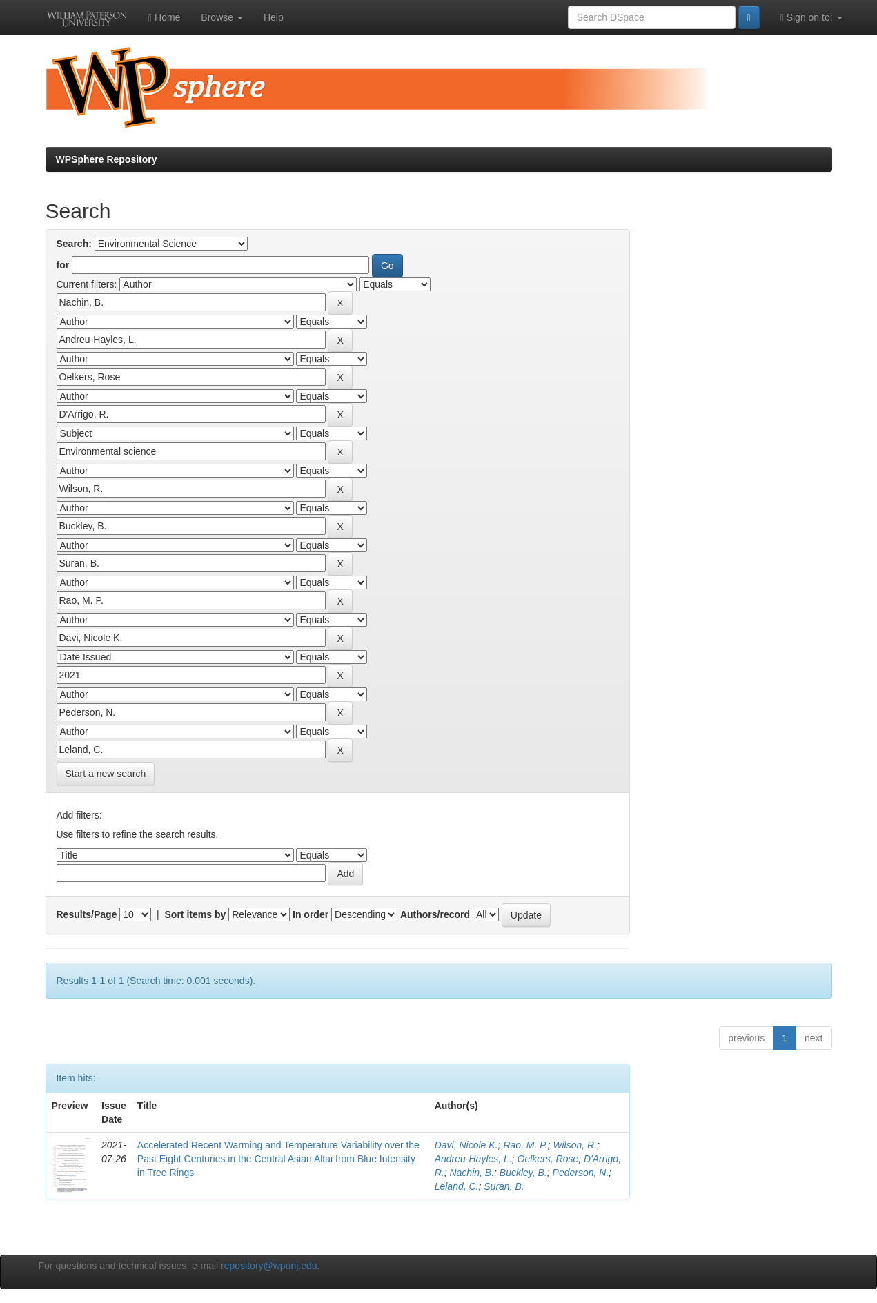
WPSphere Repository (106, 159)
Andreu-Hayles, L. (473, 1158)
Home (164, 17)
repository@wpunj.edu (269, 1265)
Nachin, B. (471, 1172)
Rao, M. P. (525, 1144)
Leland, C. (457, 1186)
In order (310, 914)
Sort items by (195, 914)
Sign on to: (811, 17)
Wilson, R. (575, 1144)
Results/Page (87, 914)
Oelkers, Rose (548, 1158)
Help (274, 17)
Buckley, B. (523, 1172)
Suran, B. (504, 1186)
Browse (222, 17)
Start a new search (106, 773)
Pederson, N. (581, 1172)
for (63, 265)
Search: (74, 243)
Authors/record (435, 914)
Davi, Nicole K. (466, 1144)
